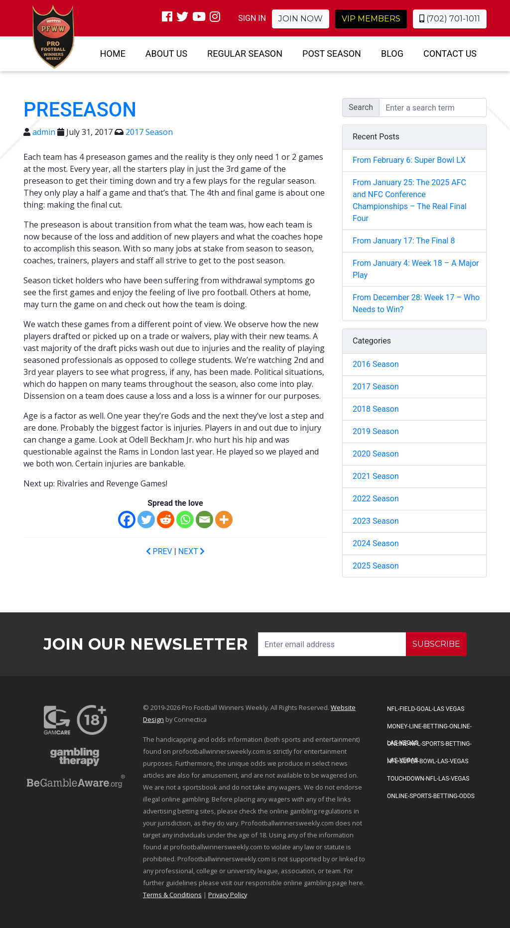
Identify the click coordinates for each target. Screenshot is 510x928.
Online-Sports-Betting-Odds (431, 796)
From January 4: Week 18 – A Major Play (416, 269)
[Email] (204, 519)
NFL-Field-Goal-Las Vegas (425, 708)
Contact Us (450, 53)
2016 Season (376, 364)
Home (113, 53)
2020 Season (376, 454)
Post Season (331, 53)
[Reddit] (165, 519)
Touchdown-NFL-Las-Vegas (428, 778)
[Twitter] (146, 519)
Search (361, 107)
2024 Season (376, 543)
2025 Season (376, 566)
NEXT (191, 551)
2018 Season (376, 409)
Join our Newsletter (145, 644)
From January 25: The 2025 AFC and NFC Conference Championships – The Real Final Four (410, 200)
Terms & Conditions (172, 894)
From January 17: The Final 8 (404, 240)
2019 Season (376, 431)
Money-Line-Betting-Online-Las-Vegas (429, 729)
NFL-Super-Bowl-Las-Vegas (428, 761)
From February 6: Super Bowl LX (409, 160)
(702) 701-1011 (449, 18)
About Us (166, 53)
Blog (392, 53)
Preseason (79, 109)
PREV (159, 551)
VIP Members (371, 18)
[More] (224, 519)
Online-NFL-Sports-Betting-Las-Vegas (429, 746)
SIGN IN (252, 18)
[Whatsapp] (185, 519)
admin (43, 131)
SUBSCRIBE (436, 644)
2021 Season (376, 476)
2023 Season (376, 521)
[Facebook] (126, 519)
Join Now (300, 18)
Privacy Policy (227, 894)
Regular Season (244, 53)
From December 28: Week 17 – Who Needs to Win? (416, 303)
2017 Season (149, 131)
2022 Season (376, 498)
